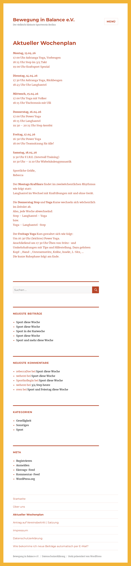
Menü (111, 21)
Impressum (20, 530)
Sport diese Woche (28, 322)
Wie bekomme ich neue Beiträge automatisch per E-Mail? (50, 546)
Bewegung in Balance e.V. (43, 19)
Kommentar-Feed (28, 474)
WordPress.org (25, 478)
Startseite (19, 498)
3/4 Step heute (40, 385)
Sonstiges (22, 425)
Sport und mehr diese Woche (34, 340)
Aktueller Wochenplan (28, 514)
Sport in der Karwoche (30, 331)
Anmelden (22, 465)
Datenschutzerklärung (27, 538)
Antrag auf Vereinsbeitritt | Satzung (36, 522)
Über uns (19, 506)
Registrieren (24, 460)
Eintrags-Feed (25, 469)
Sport (19, 429)
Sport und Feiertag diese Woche (47, 389)
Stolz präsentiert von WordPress (85, 556)
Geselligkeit (23, 420)
